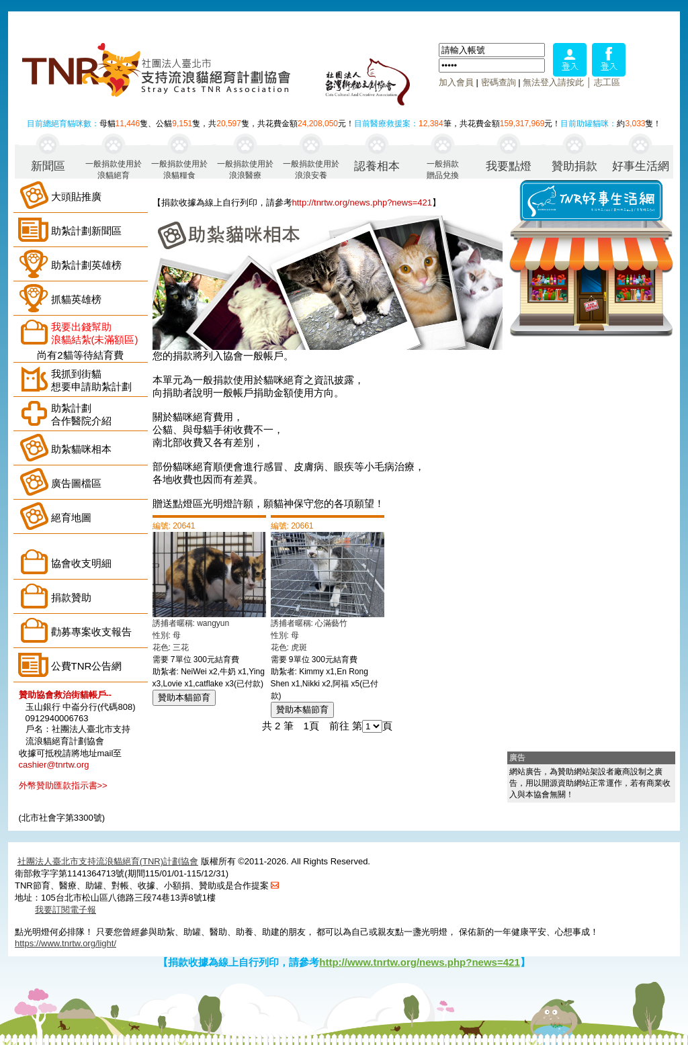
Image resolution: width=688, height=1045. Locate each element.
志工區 (607, 82)
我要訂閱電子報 (65, 910)
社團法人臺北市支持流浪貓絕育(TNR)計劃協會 (107, 861)
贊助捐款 (574, 166)
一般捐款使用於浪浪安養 (311, 169)
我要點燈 (508, 166)
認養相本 (377, 166)
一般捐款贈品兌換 (443, 169)
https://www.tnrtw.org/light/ (65, 943)
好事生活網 (640, 166)
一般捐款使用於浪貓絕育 (113, 169)
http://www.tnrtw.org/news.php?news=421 (419, 962)
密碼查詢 (498, 82)
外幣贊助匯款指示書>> (63, 785)
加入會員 (456, 82)
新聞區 (48, 166)
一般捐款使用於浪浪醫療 (245, 169)
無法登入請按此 (553, 82)
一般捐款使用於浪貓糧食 (179, 169)
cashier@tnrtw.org (54, 765)
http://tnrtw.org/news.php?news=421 (362, 202)
